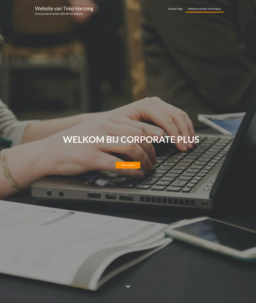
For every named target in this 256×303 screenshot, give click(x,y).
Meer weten (128, 165)
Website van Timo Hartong (64, 8)
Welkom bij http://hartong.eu (204, 8)
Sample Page (175, 8)
